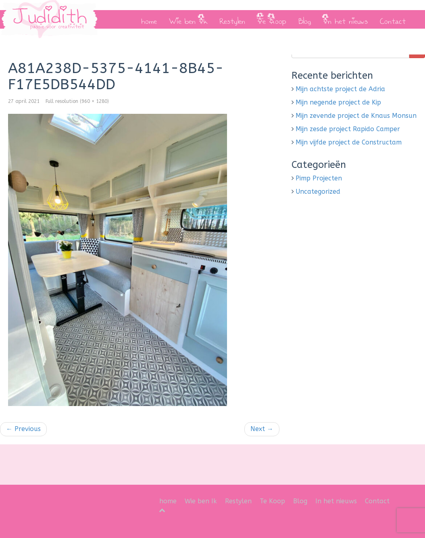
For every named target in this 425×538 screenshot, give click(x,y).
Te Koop (271, 19)
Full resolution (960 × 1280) (77, 101)
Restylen (232, 19)
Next (261, 429)
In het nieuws (345, 19)
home (149, 19)
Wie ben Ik (188, 19)
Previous (23, 429)
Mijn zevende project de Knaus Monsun (356, 115)
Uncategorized (318, 191)
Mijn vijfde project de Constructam (349, 142)
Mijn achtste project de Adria (340, 89)
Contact (393, 19)
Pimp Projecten (319, 178)
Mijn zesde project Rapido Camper (348, 129)
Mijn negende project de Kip (338, 102)
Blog (304, 19)
